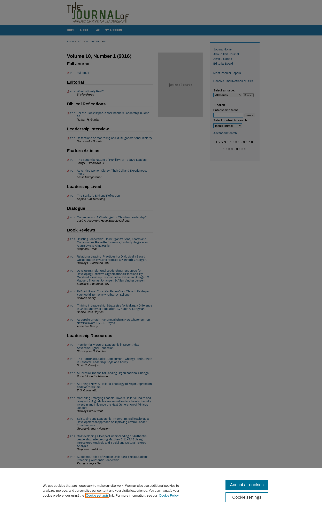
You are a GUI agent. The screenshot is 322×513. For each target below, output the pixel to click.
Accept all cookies (247, 484)
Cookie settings (97, 495)
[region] (161, 490)
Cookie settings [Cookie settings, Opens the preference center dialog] (246, 497)
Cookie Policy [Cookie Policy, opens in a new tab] (169, 495)
